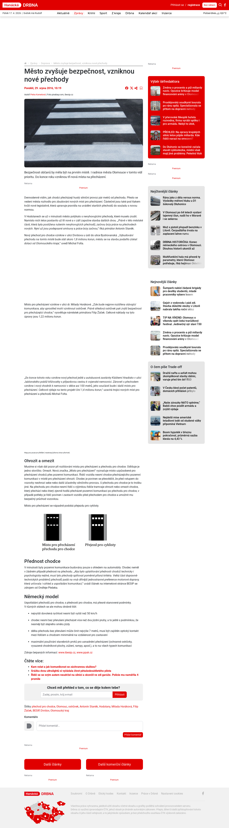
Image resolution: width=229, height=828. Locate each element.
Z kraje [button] (116, 13)
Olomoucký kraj (59, 710)
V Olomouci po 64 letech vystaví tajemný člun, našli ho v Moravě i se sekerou (182, 216)
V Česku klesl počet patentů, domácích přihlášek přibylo (180, 389)
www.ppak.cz (84, 652)
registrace (194, 5)
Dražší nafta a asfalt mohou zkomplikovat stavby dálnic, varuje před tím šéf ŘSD (179, 376)
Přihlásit (120, 694)
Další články (52, 764)
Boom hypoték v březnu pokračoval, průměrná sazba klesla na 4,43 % (180, 435)
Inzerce (167, 13)
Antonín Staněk (89, 706)
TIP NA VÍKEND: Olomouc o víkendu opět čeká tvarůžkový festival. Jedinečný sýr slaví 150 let (182, 322)
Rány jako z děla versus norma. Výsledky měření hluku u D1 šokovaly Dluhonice (182, 201)
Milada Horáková (122, 706)
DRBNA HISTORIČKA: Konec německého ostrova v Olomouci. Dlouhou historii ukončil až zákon (182, 246)
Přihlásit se (177, 5)
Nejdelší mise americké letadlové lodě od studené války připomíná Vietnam (182, 421)
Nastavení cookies (172, 793)
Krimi (91, 13)
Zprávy (33, 63)
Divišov (45, 710)
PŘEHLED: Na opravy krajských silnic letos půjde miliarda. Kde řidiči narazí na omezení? (181, 135)
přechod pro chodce (43, 706)
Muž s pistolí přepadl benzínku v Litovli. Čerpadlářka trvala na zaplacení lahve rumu (182, 230)
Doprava (45, 63)
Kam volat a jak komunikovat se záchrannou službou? (63, 666)
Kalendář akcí (148, 13)
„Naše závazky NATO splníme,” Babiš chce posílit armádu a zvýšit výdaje (181, 406)
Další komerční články (114, 764)
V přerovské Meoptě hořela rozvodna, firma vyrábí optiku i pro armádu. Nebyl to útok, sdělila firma (181, 122)
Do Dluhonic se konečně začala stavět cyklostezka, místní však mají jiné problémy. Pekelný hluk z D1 (182, 151)
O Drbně (90, 793)
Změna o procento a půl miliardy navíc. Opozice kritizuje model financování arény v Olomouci (182, 91)
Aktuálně (63, 13)
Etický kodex (106, 793)
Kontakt (121, 793)
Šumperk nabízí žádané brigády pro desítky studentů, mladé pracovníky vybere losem (182, 291)
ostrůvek (73, 706)
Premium (83, 188)
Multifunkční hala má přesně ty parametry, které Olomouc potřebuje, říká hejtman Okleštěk (182, 260)
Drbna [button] (129, 13)
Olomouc (61, 706)
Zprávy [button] (78, 13)
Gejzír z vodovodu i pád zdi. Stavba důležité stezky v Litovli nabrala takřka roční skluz (181, 306)
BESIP (36, 710)
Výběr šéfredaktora (165, 81)
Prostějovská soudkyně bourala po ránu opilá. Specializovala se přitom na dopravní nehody (182, 106)
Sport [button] (103, 13)
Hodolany (104, 706)
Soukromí (76, 793)
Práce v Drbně (149, 793)
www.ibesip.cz (66, 652)
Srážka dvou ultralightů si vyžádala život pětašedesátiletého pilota (71, 670)
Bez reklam (209, 5)
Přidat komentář (132, 734)
